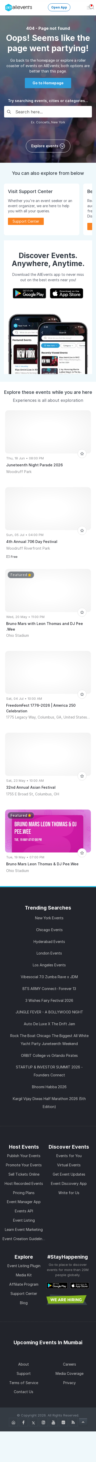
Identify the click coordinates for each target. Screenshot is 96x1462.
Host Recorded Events (24, 1183)
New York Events (49, 918)
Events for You (69, 1156)
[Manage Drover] (6, 6)
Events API (24, 1211)
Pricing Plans (24, 1193)
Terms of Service (23, 1383)
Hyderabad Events (49, 941)
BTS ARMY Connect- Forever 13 (49, 988)
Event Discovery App (69, 1183)
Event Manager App (24, 1202)
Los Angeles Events (49, 965)
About (23, 1364)
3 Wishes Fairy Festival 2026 (49, 1000)
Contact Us (23, 1392)
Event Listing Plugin (23, 1266)
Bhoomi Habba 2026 (49, 1087)
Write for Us (68, 1193)
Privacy (69, 1383)
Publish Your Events (23, 1156)
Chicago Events (49, 930)
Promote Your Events (24, 1165)
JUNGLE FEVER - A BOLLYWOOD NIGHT (49, 1012)
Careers (69, 1364)
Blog (24, 1303)
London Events (49, 953)
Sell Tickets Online (23, 1174)
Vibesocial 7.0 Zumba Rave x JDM (49, 977)
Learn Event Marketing (24, 1229)
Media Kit (24, 1275)
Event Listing (24, 1220)
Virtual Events (69, 1165)
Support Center (26, 221)
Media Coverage (69, 1373)
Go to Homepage (48, 83)
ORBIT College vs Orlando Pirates (49, 1055)
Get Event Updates (69, 1174)
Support (24, 1373)
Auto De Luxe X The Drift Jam (49, 1024)
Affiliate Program (23, 1284)
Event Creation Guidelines (24, 1239)
